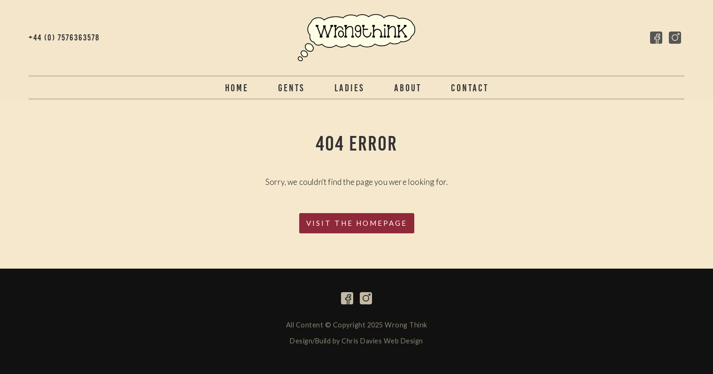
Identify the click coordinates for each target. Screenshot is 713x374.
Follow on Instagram (675, 38)
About (407, 88)
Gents (291, 88)
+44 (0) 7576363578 (64, 37)
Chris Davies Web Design (382, 341)
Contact (469, 88)
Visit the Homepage (356, 223)
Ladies (349, 88)
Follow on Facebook (656, 38)
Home (236, 88)
